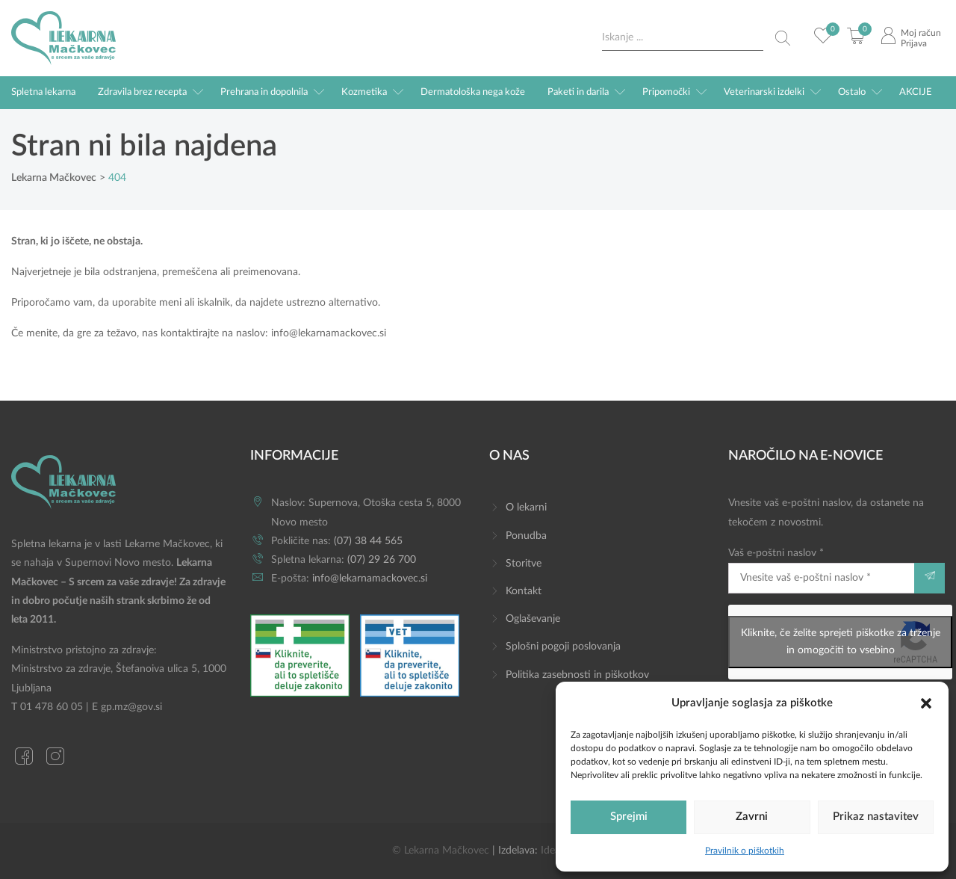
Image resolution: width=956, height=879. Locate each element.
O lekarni (526, 507)
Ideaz (553, 850)
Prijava (914, 43)
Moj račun (921, 32)
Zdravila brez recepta (142, 92)
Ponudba (526, 536)
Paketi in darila (578, 92)
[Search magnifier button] (782, 38)
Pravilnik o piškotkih (744, 850)
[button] (926, 702)
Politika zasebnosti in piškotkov (577, 675)
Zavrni (752, 816)
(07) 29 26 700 (381, 560)
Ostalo (852, 92)
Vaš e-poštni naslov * (821, 570)
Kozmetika (364, 92)
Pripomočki (666, 92)
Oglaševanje (533, 619)
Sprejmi (629, 816)
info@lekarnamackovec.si (328, 333)
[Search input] (682, 38)
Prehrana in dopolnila (264, 92)
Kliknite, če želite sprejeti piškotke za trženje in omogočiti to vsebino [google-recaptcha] (840, 642)
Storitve (523, 563)
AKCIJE (915, 92)
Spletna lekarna (43, 92)
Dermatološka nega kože (472, 92)
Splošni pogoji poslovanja (563, 646)
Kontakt (523, 591)
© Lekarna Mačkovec (440, 850)
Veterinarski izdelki (764, 92)
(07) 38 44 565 (368, 541)
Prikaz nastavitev (876, 816)
